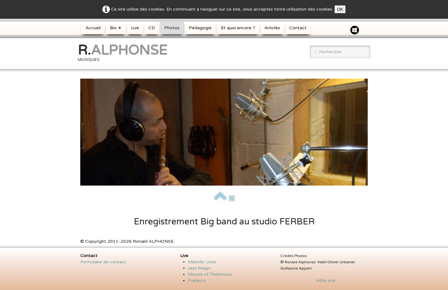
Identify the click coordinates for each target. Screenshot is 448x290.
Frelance (197, 280)
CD (151, 27)
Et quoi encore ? (238, 27)
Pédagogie (200, 27)
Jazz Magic (199, 268)
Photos (172, 27)
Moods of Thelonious (210, 274)
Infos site (324, 280)
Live (135, 27)
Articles (272, 27)
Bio (116, 27)
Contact (297, 27)
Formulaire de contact (103, 262)
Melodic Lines (202, 262)
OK (340, 9)
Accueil (93, 27)
